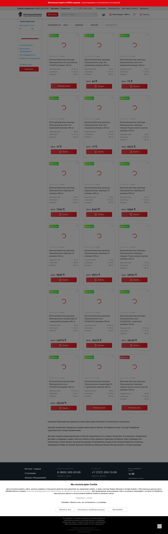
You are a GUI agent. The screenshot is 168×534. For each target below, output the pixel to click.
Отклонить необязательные (91, 509)
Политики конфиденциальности (39, 491)
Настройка (117, 509)
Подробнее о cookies (84, 498)
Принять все (65, 509)
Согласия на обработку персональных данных (72, 491)
